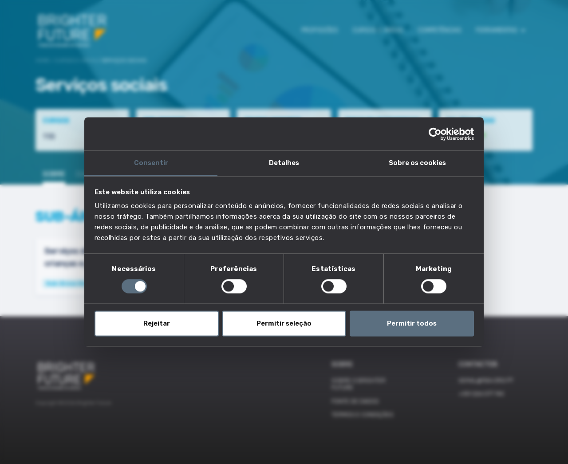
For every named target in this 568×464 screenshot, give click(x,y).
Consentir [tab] (151, 163)
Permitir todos (412, 323)
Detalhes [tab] (284, 163)
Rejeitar (156, 323)
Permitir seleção (284, 323)
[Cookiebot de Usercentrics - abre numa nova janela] (435, 134)
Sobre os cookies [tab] (417, 163)
